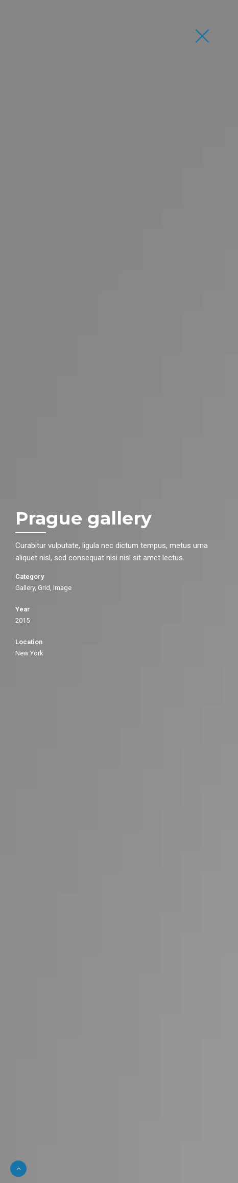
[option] (119, 591)
